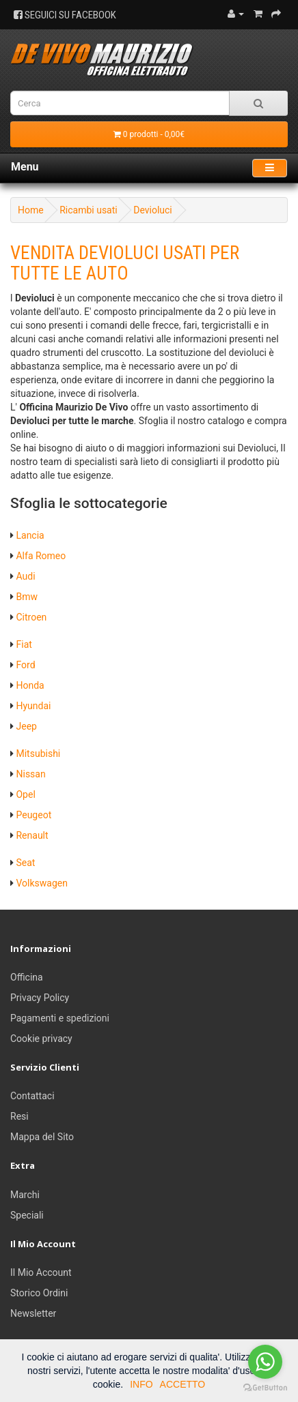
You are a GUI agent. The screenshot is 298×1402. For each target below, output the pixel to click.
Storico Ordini (39, 1292)
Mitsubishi (38, 753)
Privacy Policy (39, 997)
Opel (25, 794)
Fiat (23, 644)
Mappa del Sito (42, 1136)
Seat (25, 862)
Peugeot (33, 814)
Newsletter (33, 1313)
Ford (25, 664)
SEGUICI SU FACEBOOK (65, 15)
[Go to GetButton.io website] (265, 1388)
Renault (32, 835)
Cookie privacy (41, 1038)
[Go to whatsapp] (265, 1362)
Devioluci (152, 210)
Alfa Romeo (41, 555)
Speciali (27, 1215)
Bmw (27, 596)
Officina (26, 977)
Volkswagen (41, 883)
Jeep (26, 726)
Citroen (31, 617)
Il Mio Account (41, 1272)
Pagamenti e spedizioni (59, 1018)
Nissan (30, 774)
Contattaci (32, 1095)
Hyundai (33, 705)
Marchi (25, 1194)
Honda (30, 685)
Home (31, 210)
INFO (141, 1384)
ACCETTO (183, 1384)
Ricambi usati (88, 210)
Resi (19, 1116)
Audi (25, 576)
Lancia (30, 535)
